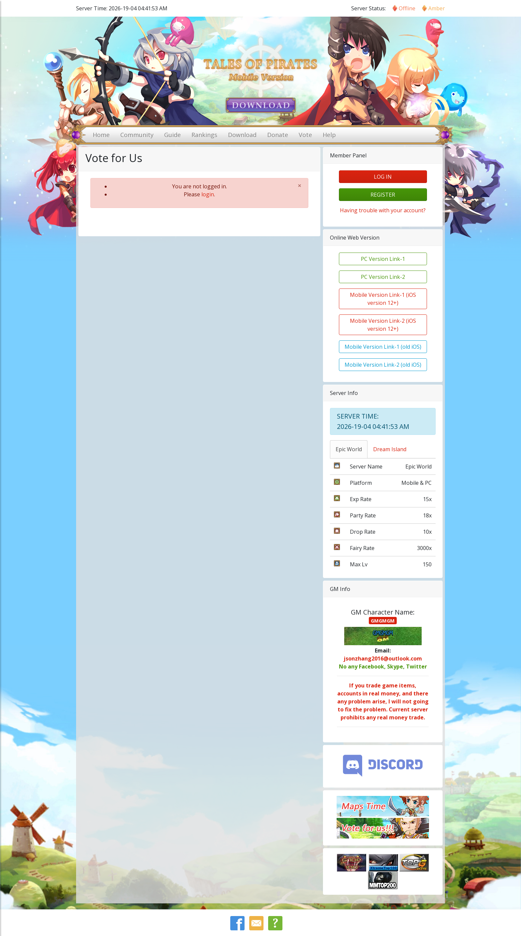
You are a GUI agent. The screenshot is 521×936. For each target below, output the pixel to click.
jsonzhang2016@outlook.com (383, 658)
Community (137, 135)
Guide (172, 135)
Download (242, 135)
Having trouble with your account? (383, 210)
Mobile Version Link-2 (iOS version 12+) (383, 324)
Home (101, 135)
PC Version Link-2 (383, 277)
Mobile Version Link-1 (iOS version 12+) (383, 298)
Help (329, 135)
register (382, 194)
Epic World (349, 449)
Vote (305, 135)
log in (383, 176)
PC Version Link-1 (383, 259)
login (207, 194)
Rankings (204, 135)
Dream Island (389, 449)
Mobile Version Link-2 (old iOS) (383, 364)
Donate (277, 135)
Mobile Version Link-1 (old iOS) (383, 346)
